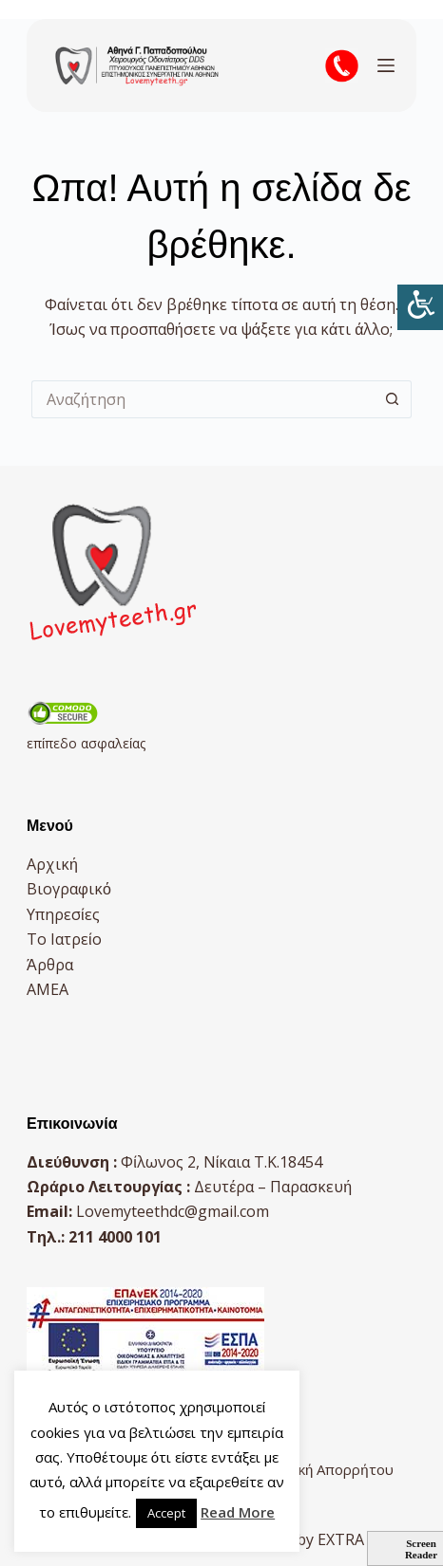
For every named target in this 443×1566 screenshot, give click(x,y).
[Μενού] (386, 65)
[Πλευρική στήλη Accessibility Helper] (420, 307)
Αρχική (52, 864)
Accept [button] (166, 1512)
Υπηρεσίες (63, 914)
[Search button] (393, 399)
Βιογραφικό (69, 888)
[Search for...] (202, 399)
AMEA (47, 989)
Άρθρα (50, 964)
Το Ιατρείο (64, 939)
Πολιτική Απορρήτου (324, 1469)
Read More (238, 1511)
